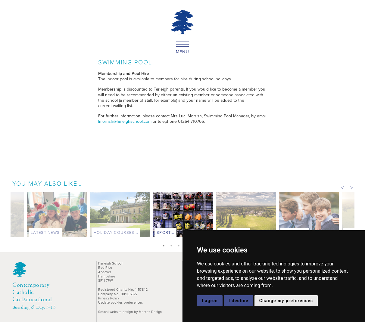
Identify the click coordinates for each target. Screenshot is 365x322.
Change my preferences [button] (286, 300)
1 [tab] (164, 246)
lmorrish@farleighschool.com (124, 121)
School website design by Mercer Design (130, 311)
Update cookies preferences (120, 302)
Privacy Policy (108, 298)
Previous (342, 187)
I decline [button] (238, 300)
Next (351, 187)
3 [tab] (180, 246)
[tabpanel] (182, 216)
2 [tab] (172, 246)
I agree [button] (210, 300)
